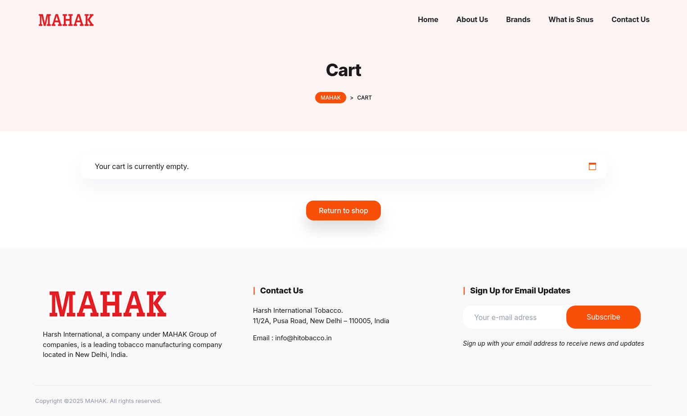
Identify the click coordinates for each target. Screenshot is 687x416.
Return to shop (343, 210)
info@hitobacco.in (303, 338)
